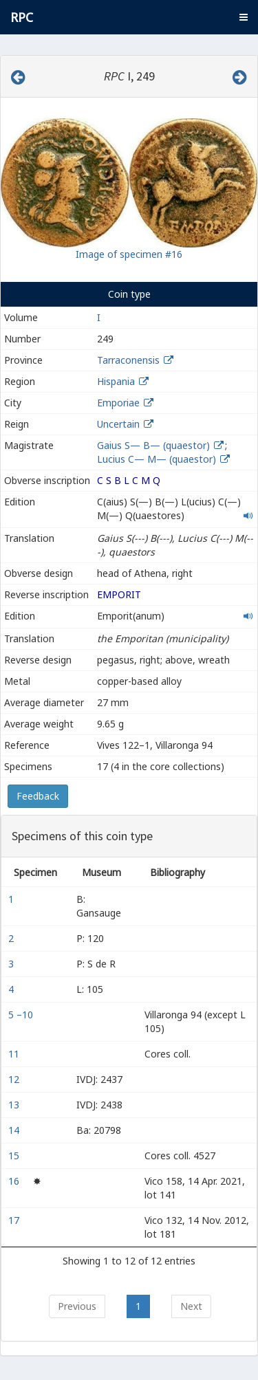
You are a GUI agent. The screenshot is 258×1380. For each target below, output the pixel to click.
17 (15, 1220)
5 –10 (22, 1014)
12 (15, 1079)
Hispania (116, 381)
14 (15, 1130)
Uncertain (118, 423)
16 (15, 1180)
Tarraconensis (128, 359)
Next (191, 1306)
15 (15, 1155)
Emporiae (118, 402)
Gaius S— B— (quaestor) (155, 445)
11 (15, 1053)
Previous (77, 1306)
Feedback (38, 795)
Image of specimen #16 (129, 254)
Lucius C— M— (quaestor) (158, 459)
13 (15, 1104)
